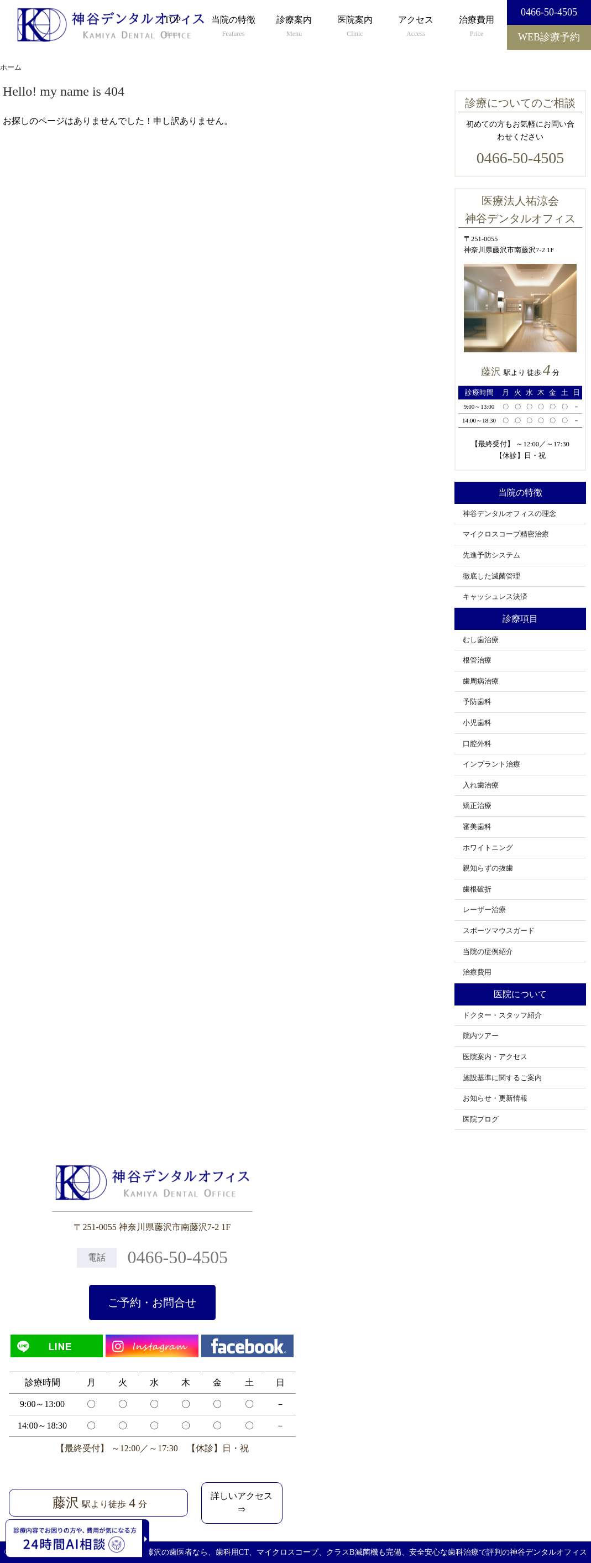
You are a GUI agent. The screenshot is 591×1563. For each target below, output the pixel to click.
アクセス (415, 27)
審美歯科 (477, 827)
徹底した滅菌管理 (491, 576)
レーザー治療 (484, 910)
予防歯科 (477, 702)
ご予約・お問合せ (152, 1302)
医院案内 (355, 27)
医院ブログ (481, 1119)
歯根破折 (477, 889)
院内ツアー (481, 1036)
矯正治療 (477, 806)
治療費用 (476, 27)
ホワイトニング (488, 848)
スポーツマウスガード (499, 931)
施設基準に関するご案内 (502, 1078)
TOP (172, 27)
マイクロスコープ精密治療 (506, 534)
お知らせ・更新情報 (495, 1098)
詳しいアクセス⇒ (242, 1503)
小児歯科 (477, 723)
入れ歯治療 (481, 785)
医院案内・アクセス (495, 1057)
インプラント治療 (491, 764)
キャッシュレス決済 (495, 597)
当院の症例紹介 (488, 952)
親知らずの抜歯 (488, 868)
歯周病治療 (481, 681)
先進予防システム (491, 555)
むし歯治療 (481, 640)
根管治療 (477, 660)
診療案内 (294, 27)
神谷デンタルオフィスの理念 (509, 514)
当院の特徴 (233, 27)
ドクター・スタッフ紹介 (502, 1015)
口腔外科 (477, 744)
